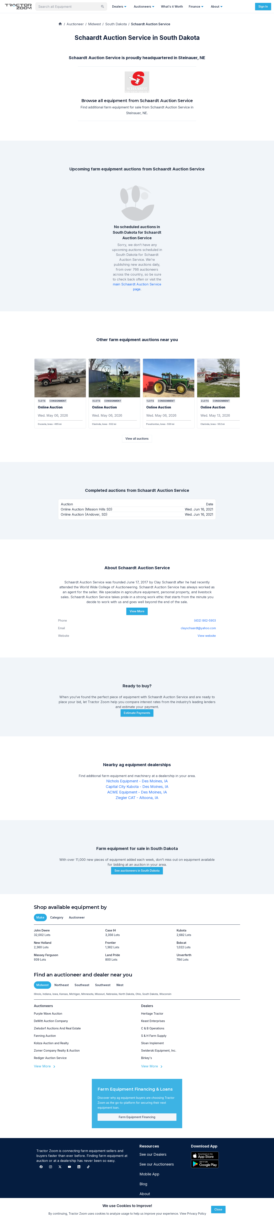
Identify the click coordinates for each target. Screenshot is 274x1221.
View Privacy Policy (193, 1213)
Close (218, 1209)
